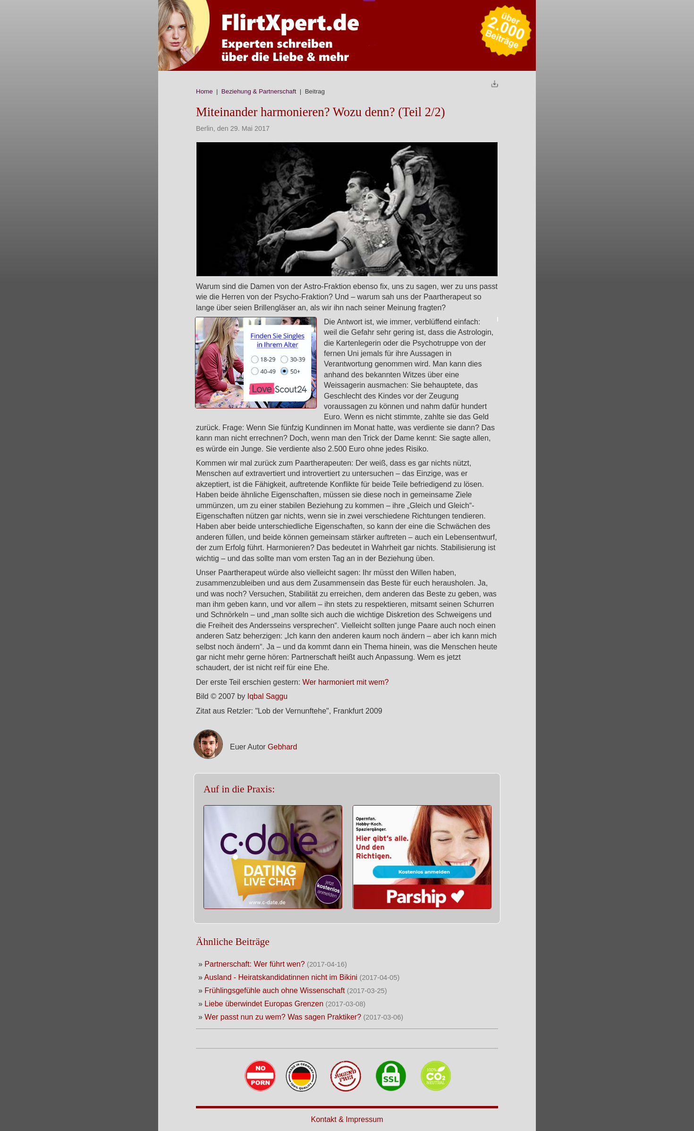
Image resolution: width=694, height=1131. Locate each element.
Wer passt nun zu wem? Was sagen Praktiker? (283, 1017)
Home (204, 91)
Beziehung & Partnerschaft (258, 91)
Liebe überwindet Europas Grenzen (264, 1004)
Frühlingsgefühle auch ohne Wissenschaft (275, 990)
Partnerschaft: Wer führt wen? (254, 964)
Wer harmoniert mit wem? (346, 682)
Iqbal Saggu (267, 696)
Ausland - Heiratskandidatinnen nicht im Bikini (280, 977)
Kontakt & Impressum (347, 1119)
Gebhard (282, 747)
